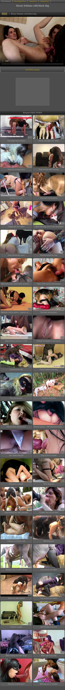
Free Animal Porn (20, 1)
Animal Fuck (44, 1)
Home (4, 14)
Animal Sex (33, 1)
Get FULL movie (32, 70)
